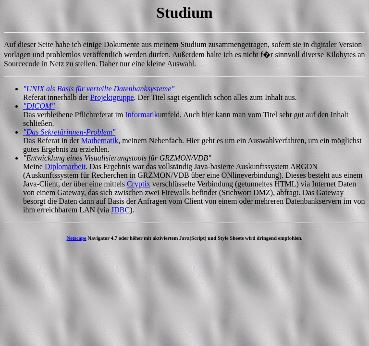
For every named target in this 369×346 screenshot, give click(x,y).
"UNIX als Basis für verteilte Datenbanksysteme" (98, 89)
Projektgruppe (112, 97)
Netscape (76, 238)
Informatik (141, 115)
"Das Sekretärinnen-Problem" (69, 132)
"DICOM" (39, 106)
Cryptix (138, 184)
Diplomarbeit (65, 166)
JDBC (120, 210)
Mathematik (99, 140)
